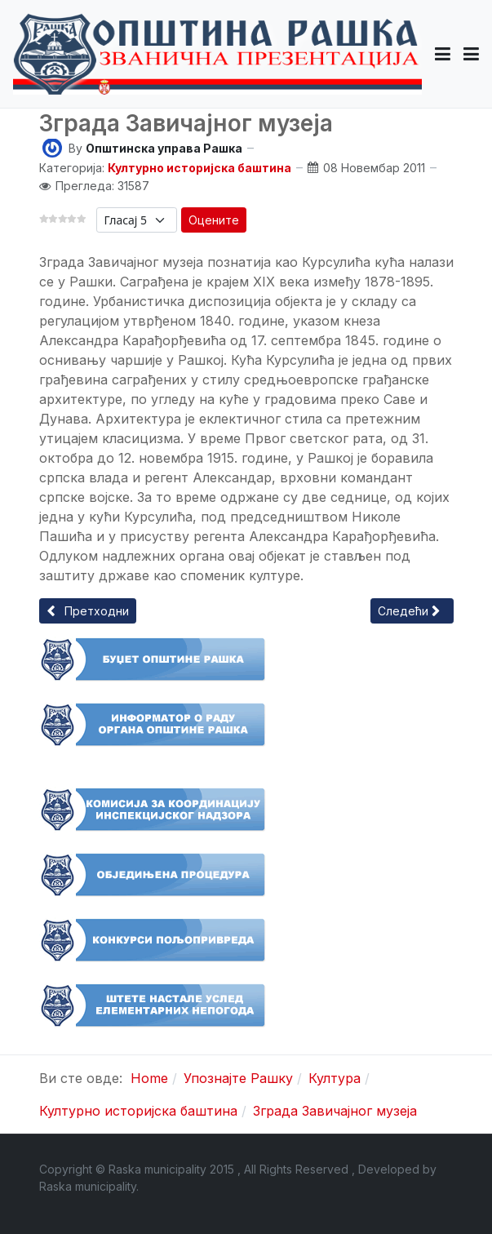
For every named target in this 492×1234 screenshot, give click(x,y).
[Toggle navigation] (471, 54)
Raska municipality (87, 1186)
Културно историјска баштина (199, 168)
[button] (442, 54)
